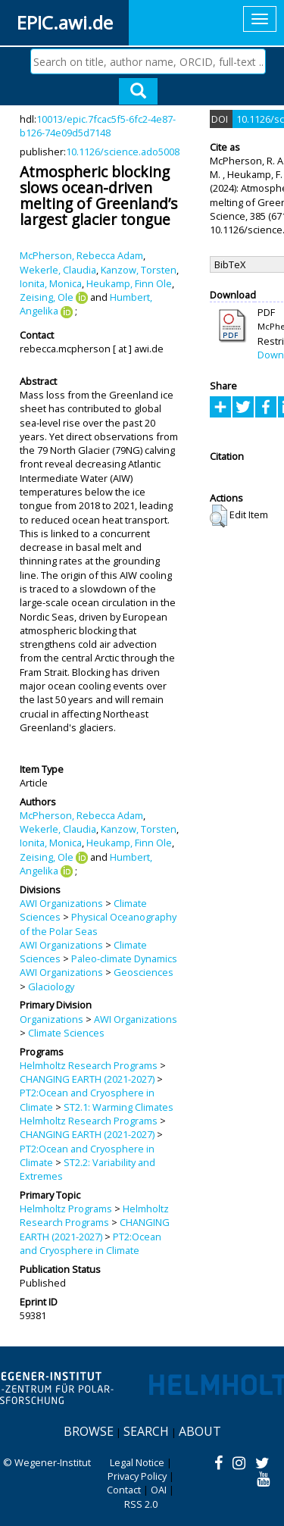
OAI (159, 1489)
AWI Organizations (61, 903)
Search (146, 1431)
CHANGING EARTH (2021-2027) (87, 1079)
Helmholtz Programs (66, 1208)
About (200, 1431)
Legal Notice (137, 1462)
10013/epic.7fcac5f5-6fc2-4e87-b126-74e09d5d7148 (98, 125)
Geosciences (143, 972)
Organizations (51, 1019)
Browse (89, 1431)
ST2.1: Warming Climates (118, 1107)
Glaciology (51, 986)
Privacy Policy (137, 1476)
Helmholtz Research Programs (89, 1065)
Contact (124, 1489)
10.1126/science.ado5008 (122, 151)
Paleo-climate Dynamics (124, 958)
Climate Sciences (66, 1033)
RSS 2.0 (141, 1504)
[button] (218, 516)
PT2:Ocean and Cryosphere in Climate (90, 1243)
